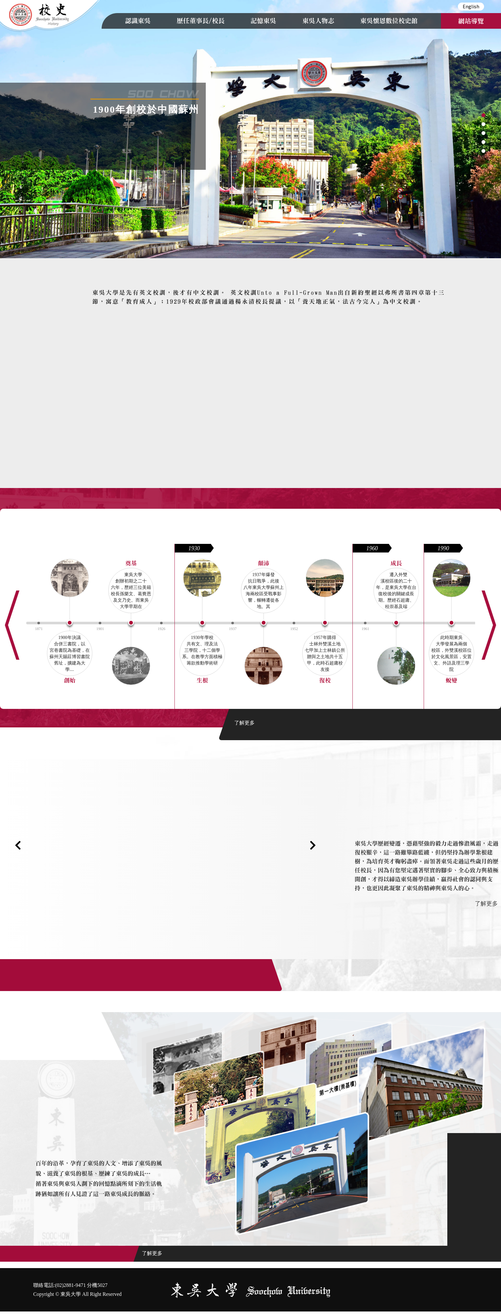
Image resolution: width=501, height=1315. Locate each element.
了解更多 (244, 722)
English (471, 6)
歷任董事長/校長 (201, 21)
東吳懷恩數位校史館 (389, 21)
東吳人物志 (318, 21)
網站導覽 (471, 21)
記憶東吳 (263, 21)
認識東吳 (137, 21)
